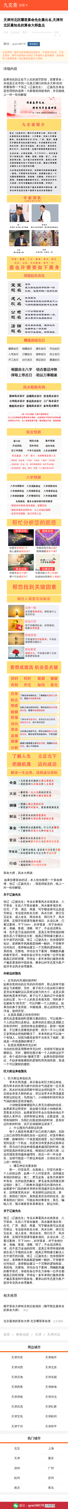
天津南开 (51, 1357)
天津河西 (17, 1367)
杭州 (17, 1477)
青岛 (51, 1487)
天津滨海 (17, 1377)
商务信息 (22, 1335)
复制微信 (33, 44)
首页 (6, 1335)
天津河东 (17, 1357)
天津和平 (51, 1426)
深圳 (17, 1468)
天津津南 (17, 1396)
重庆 (51, 1458)
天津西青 (17, 1386)
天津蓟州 (51, 1416)
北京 (17, 1448)
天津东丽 (51, 1377)
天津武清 (17, 1406)
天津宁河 (17, 1426)
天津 (38, 1335)
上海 (51, 1448)
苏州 (51, 1477)
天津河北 (53, 1335)
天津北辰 (51, 1367)
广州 (51, 1468)
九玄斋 (10, 5)
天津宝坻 (17, 1416)
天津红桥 (51, 1406)
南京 (17, 1487)
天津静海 (51, 1386)
